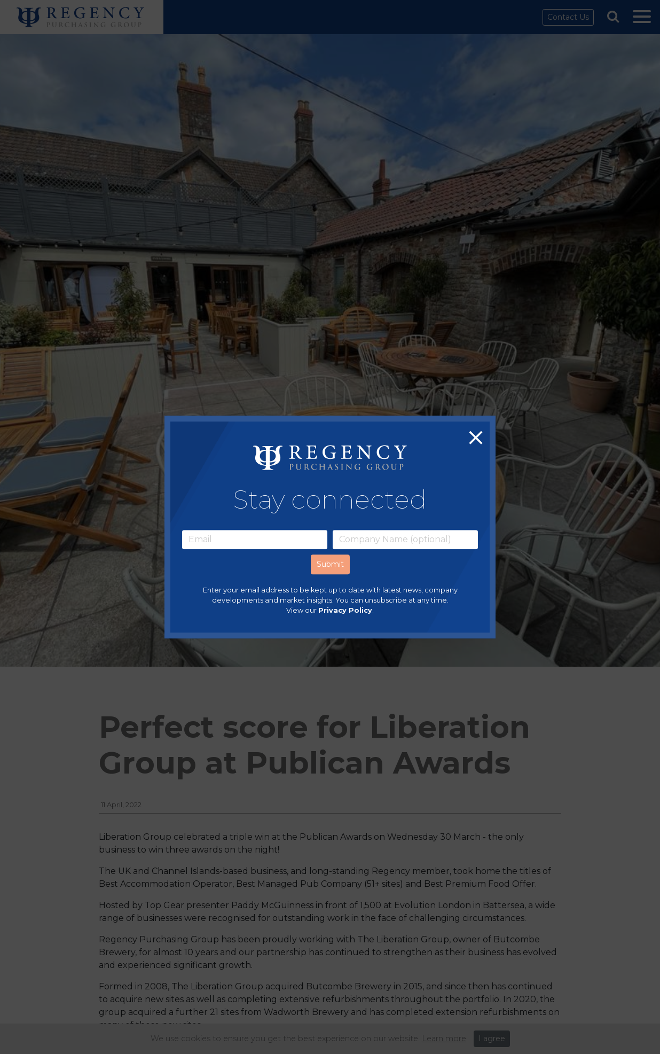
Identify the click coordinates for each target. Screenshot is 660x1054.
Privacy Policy (345, 610)
